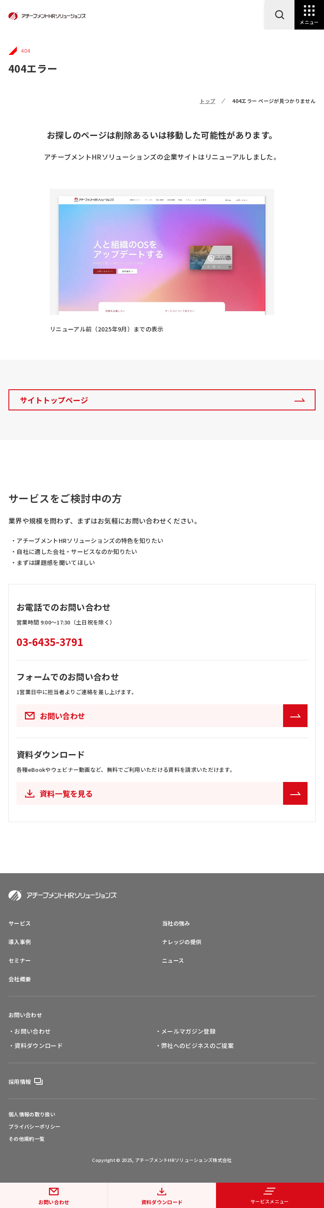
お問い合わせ (54, 1201)
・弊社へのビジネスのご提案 (194, 1045)
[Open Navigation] (309, 15)
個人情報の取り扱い (31, 1114)
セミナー (19, 960)
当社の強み (176, 923)
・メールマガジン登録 (185, 1031)
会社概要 (19, 979)
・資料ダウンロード (35, 1045)
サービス (19, 923)
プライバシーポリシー (34, 1126)
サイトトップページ (54, 399)
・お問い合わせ (29, 1031)
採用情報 (19, 1082)
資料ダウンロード (162, 1201)
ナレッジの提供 (181, 942)
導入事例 (19, 942)
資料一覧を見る (174, 793)
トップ (207, 100)
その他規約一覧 (26, 1138)
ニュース (173, 960)
